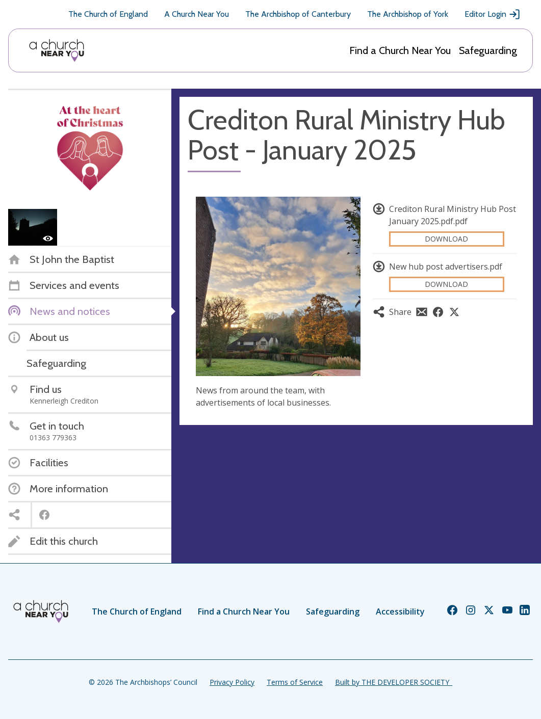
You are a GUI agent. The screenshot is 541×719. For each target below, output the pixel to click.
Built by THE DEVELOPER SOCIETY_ (393, 682)
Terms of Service (295, 682)
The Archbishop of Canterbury (298, 14)
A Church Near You (196, 14)
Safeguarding (488, 50)
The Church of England (108, 14)
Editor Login (493, 14)
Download (446, 239)
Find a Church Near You (400, 50)
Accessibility (400, 611)
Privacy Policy (232, 682)
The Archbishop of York (407, 14)
